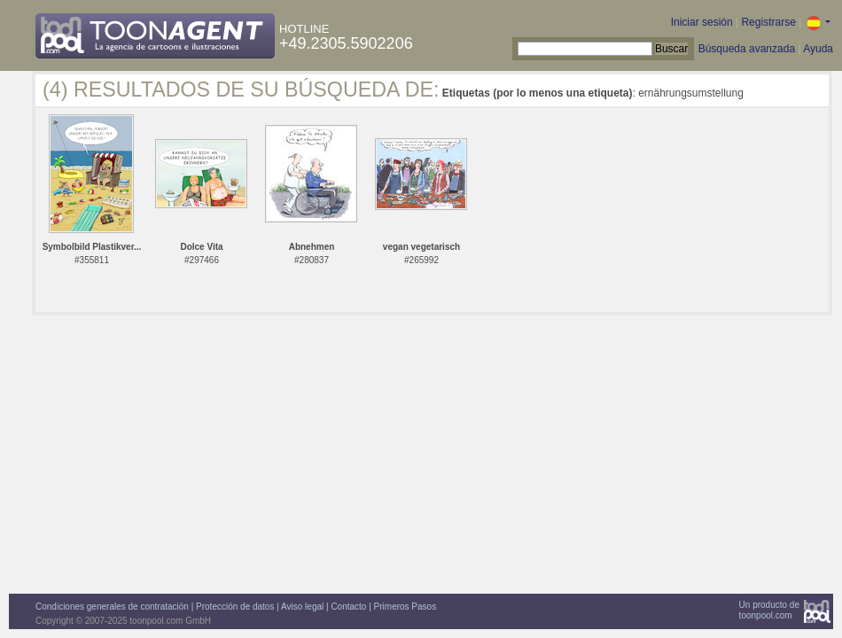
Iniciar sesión (702, 22)
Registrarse (768, 22)
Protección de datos (235, 606)
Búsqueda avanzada (746, 49)
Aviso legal (302, 606)
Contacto (348, 606)
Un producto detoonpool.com (769, 610)
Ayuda (818, 49)
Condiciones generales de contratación (112, 606)
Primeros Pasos (405, 606)
